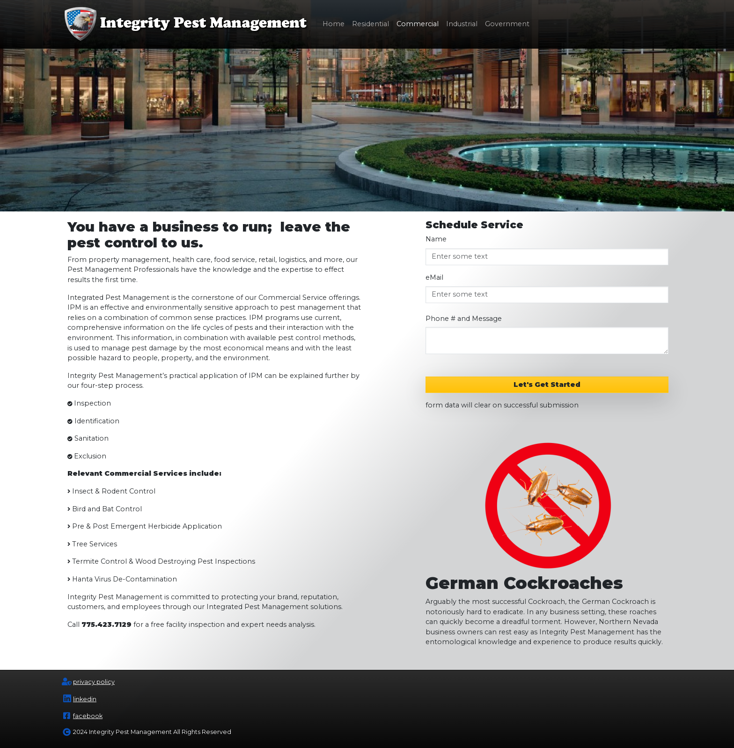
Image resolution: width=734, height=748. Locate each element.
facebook (88, 715)
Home (334, 24)
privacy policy (94, 681)
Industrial (461, 24)
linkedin (84, 699)
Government (507, 24)
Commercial (417, 24)
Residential (370, 24)
